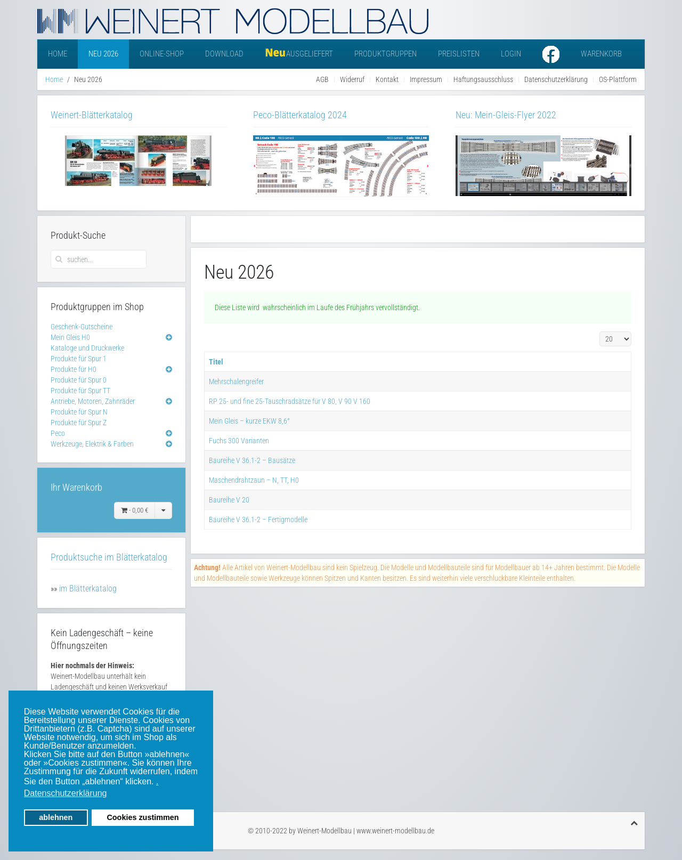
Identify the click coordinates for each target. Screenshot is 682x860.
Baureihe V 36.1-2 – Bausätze (252, 460)
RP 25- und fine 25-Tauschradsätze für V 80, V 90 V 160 (289, 401)
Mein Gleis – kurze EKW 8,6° (249, 421)
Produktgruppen (385, 54)
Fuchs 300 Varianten (239, 440)
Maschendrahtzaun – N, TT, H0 (254, 480)
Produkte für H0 (73, 369)
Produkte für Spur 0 (79, 380)
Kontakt (387, 79)
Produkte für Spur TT (80, 390)
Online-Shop (162, 54)
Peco (58, 433)
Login (511, 54)
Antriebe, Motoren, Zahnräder (93, 401)
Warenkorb (601, 54)
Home (57, 54)
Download (224, 54)
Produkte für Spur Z (79, 422)
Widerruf (352, 79)
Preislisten (459, 54)
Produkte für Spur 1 (79, 358)
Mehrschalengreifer (236, 381)
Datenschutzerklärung (556, 79)
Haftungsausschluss (483, 79)
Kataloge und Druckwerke (87, 348)
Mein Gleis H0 (70, 337)
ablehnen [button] (55, 817)
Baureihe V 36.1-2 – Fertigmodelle (258, 519)
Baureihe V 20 (229, 500)
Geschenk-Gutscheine (81, 326)
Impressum (426, 79)
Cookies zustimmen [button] (142, 817)
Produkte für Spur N (79, 412)
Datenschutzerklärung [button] (65, 793)
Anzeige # (599, 331)
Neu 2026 (103, 54)
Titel (216, 362)
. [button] (157, 781)
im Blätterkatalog (88, 588)
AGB (322, 79)
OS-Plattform (618, 79)
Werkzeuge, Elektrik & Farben (92, 444)
